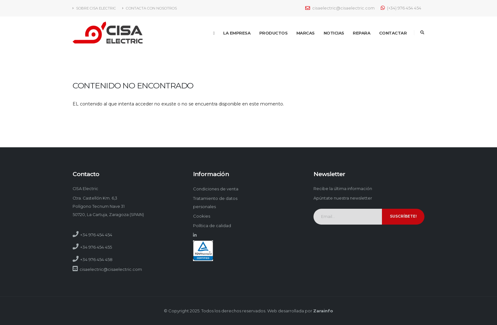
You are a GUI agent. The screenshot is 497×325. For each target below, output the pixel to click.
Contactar (393, 32)
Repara (361, 32)
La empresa (236, 32)
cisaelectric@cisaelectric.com (340, 8)
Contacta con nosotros (149, 8)
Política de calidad (212, 225)
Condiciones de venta (215, 188)
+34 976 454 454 (96, 234)
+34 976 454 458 (96, 259)
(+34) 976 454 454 (401, 7)
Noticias (334, 32)
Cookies (201, 216)
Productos (273, 32)
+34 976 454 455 (96, 247)
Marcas (305, 32)
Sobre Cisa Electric (94, 8)
